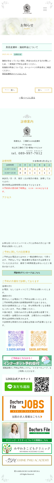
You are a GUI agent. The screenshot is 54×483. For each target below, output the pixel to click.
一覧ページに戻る (27, 98)
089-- (30, 153)
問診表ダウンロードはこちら (27, 273)
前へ (13, 90)
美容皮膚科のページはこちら (14, 74)
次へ (40, 90)
